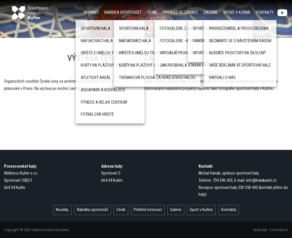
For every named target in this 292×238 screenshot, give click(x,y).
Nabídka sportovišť (123, 12)
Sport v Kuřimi (236, 12)
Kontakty (265, 12)
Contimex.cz (279, 230)
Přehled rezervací (180, 12)
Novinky (91, 12)
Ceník (152, 12)
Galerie (210, 12)
